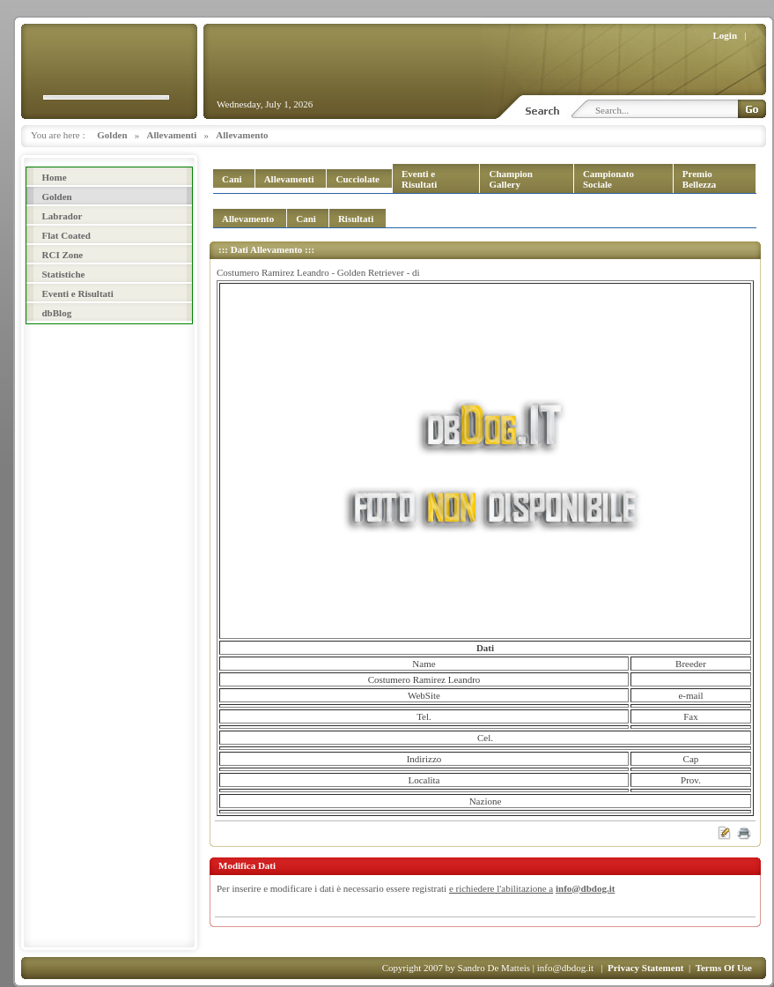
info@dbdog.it (585, 888)
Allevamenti (172, 135)
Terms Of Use (724, 967)
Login (725, 35)
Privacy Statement (645, 967)
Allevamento (242, 135)
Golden (112, 135)
